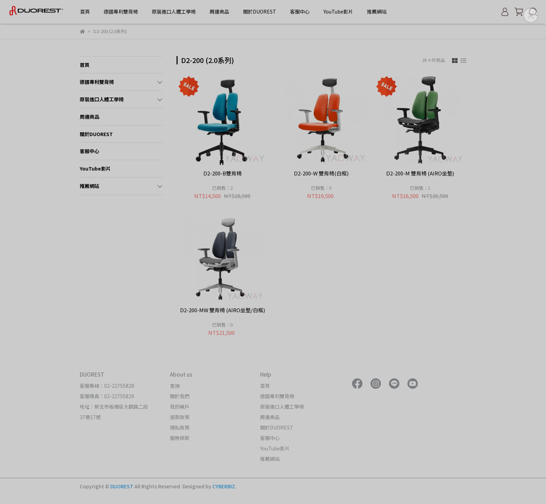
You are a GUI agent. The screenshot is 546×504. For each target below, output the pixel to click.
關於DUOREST (259, 11)
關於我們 (179, 396)
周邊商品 (219, 11)
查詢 (175, 385)
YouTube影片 (338, 11)
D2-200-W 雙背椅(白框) (321, 173)
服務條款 (179, 437)
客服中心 (300, 11)
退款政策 (179, 417)
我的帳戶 (179, 406)
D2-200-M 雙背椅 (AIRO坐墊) (420, 173)
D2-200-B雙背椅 (222, 173)
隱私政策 (179, 427)
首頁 (85, 11)
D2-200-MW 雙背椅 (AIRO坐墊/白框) (222, 310)
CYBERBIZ (223, 486)
